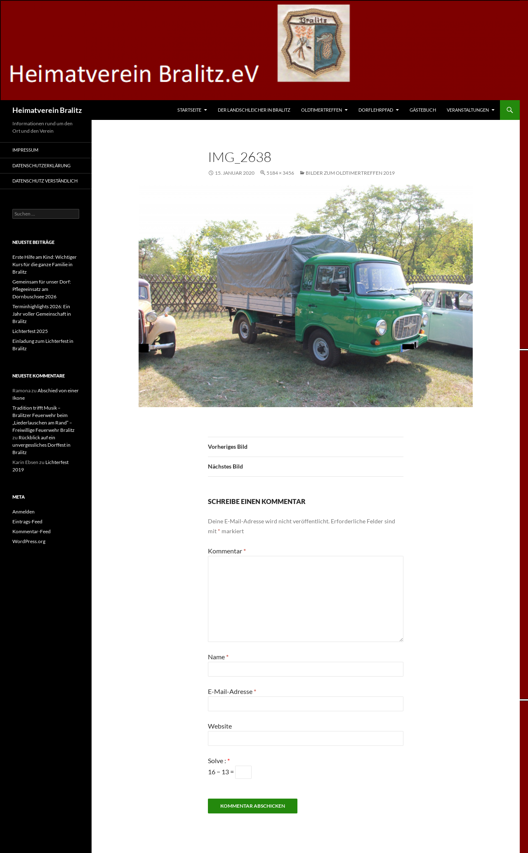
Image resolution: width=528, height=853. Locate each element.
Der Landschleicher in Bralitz (254, 109)
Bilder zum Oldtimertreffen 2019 (350, 173)
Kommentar (227, 551)
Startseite (189, 109)
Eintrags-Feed (27, 521)
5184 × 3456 (280, 173)
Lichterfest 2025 (30, 331)
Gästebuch (423, 109)
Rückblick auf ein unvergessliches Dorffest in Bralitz (41, 444)
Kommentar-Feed (31, 531)
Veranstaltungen (468, 109)
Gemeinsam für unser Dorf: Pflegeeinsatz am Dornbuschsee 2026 (41, 289)
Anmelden (23, 512)
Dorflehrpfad (375, 109)
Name (218, 657)
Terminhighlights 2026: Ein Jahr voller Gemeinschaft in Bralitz (41, 313)
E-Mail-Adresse (232, 691)
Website (220, 726)
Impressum (25, 149)
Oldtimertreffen (321, 109)
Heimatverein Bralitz (47, 110)
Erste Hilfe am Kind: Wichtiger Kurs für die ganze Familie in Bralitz (44, 264)
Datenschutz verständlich (45, 180)
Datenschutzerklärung (41, 165)
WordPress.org (28, 541)
